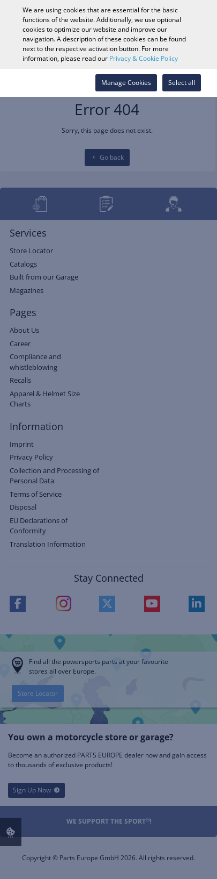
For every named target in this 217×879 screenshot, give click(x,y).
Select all (181, 82)
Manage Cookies (126, 82)
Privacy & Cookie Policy (143, 58)
